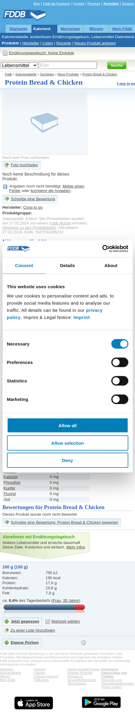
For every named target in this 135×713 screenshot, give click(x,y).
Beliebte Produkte (80, 673)
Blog (36, 3)
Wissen (96, 29)
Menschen (70, 29)
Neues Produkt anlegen (95, 43)
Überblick (6, 669)
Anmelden (111, 3)
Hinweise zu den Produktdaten (29, 227)
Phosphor (12, 482)
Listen (48, 43)
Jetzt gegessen (25, 621)
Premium (93, 3)
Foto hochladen (24, 165)
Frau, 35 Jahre (66, 600)
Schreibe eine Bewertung (33, 199)
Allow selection (67, 442)
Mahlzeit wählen (66, 621)
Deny (67, 460)
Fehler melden (111, 687)
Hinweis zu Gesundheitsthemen (82, 678)
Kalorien (39, 669)
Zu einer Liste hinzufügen (32, 630)
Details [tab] (67, 265)
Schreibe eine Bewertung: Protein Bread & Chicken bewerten (64, 522)
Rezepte (63, 43)
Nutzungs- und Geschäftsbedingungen (117, 681)
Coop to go (126, 83)
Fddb (8, 74)
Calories (39, 673)
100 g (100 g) (15, 567)
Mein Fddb (122, 29)
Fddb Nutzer (60, 223)
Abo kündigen (77, 683)
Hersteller (30, 43)
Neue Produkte (68, 74)
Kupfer (9, 488)
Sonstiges (47, 74)
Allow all (67, 425)
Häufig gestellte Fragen (84, 669)
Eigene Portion (25, 642)
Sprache (128, 3)
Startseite (18, 29)
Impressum (109, 669)
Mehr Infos (75, 547)
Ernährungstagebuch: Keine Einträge (41, 53)
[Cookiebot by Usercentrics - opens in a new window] (102, 249)
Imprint (82, 317)
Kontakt (78, 3)
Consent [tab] (24, 265)
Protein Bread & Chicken (99, 74)
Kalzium (11, 477)
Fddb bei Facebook (56, 3)
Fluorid (10, 494)
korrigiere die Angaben (50, 190)
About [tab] (110, 265)
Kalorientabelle (47, 29)
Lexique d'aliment (46, 676)
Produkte (10, 43)
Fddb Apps (41, 680)
